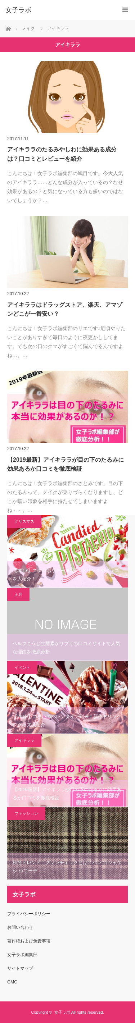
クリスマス (24, 521)
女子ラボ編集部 (22, 954)
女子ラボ (62, 1012)
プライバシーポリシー (28, 913)
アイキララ (24, 740)
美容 (18, 594)
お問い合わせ (20, 927)
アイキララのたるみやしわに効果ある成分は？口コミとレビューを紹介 (62, 154)
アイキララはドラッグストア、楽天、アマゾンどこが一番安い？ (64, 309)
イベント (22, 667)
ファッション (26, 813)
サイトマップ (20, 968)
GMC (12, 982)
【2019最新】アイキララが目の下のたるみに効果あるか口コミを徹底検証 (65, 464)
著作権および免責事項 (28, 941)
